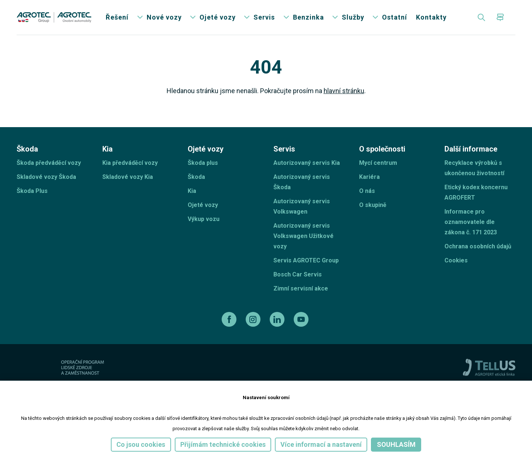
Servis (264, 18)
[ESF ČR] (68, 369)
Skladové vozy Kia (127, 178)
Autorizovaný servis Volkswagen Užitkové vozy (303, 238)
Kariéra (369, 178)
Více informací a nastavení (321, 444)
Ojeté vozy (218, 18)
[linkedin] (278, 321)
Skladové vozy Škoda (46, 178)
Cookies (456, 262)
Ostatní (394, 18)
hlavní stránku (344, 92)
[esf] (25, 369)
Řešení (117, 18)
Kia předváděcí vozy (130, 164)
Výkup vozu (203, 220)
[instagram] (254, 321)
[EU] (112, 369)
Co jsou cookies (140, 444)
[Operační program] (157, 369)
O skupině (372, 206)
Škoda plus (203, 164)
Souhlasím (396, 444)
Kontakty (431, 18)
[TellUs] (489, 368)
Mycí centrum (378, 164)
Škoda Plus (32, 192)
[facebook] (230, 321)
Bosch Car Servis (297, 276)
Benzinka (308, 18)
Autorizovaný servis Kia (306, 164)
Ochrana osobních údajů (477, 248)
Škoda (196, 178)
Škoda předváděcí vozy (49, 164)
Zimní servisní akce (300, 290)
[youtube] (302, 321)
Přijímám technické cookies (223, 444)
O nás (367, 192)
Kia (192, 192)
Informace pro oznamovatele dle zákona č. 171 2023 (470, 224)
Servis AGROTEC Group (306, 262)
